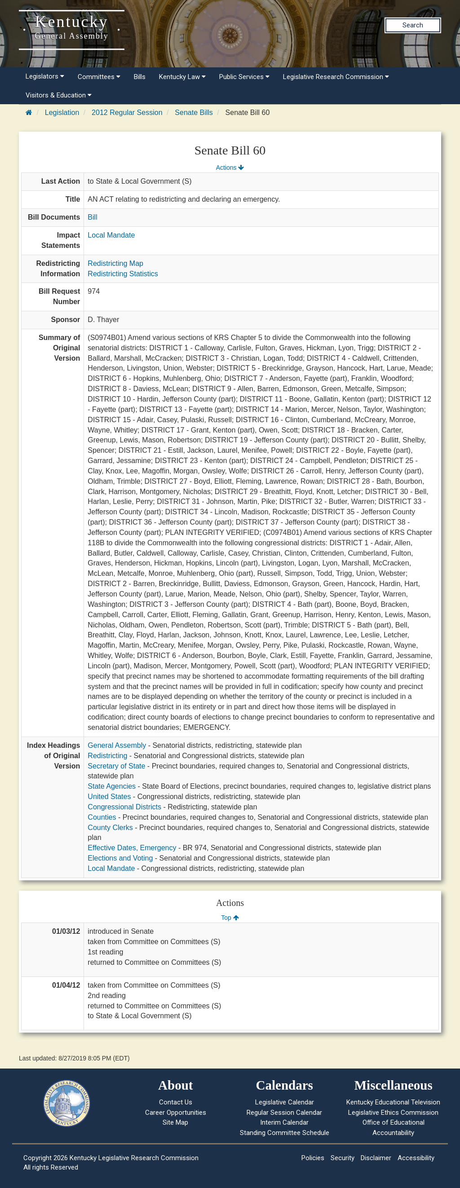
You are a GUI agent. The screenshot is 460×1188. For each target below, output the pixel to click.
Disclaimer (376, 1158)
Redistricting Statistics (123, 274)
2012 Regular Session (127, 112)
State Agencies (112, 786)
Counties (102, 817)
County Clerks (110, 827)
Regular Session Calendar (284, 1113)
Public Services (244, 77)
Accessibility (416, 1158)
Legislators (45, 76)
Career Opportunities (175, 1113)
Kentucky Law (182, 77)
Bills (140, 77)
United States (109, 796)
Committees (99, 77)
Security (342, 1158)
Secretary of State (116, 766)
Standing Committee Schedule (284, 1133)
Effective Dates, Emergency (132, 848)
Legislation (62, 112)
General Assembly (117, 745)
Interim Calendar (284, 1122)
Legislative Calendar (284, 1102)
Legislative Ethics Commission (393, 1113)
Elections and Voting (120, 858)
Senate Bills (194, 112)
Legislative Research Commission (336, 77)
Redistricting (107, 756)
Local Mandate (111, 235)
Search (412, 25)
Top (230, 917)
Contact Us (175, 1102)
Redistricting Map (115, 263)
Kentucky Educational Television (393, 1102)
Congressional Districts (124, 807)
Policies (312, 1158)
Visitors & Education (59, 95)
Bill (92, 217)
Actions (230, 167)
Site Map (175, 1122)
